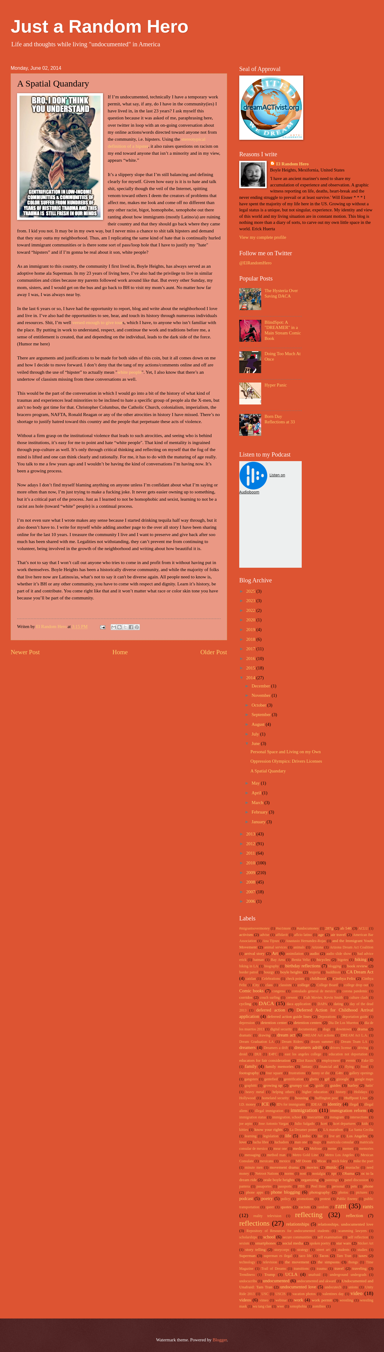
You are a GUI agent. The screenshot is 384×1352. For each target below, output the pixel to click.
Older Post (213, 652)
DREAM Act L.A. (354, 1035)
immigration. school (286, 1117)
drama (362, 1029)
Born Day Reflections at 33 (280, 419)
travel (339, 1268)
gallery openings (361, 1073)
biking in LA (248, 966)
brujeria (314, 972)
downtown (343, 1029)
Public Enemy (347, 1199)
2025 (251, 591)
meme (332, 1149)
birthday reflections (302, 965)
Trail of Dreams (273, 1269)
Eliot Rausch (306, 1061)
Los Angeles (357, 1136)
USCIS (281, 1294)
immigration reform (348, 1110)
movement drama (284, 1167)
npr (334, 1174)
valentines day (332, 1294)
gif (327, 1079)
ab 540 (345, 928)
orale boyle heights (279, 1179)
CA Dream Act (360, 971)
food (364, 1067)
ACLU (363, 928)
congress (278, 991)
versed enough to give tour (97, 322)
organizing (309, 1179)
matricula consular (340, 1142)
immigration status (252, 1117)
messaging (252, 1155)
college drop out (356, 985)
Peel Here (318, 1186)
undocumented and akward (316, 1281)
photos (343, 1193)
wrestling (346, 1300)
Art (275, 953)
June (256, 743)
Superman (247, 1255)
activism (246, 934)
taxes (363, 1255)
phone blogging (285, 1192)
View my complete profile (262, 237)
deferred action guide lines (289, 1016)
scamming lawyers (352, 1231)
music (331, 1167)
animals (299, 947)
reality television (268, 1216)
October (259, 705)
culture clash (358, 998)
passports (285, 1186)
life (288, 1135)
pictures (361, 1193)
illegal (353, 1105)
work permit (321, 1300)
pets (354, 1186)
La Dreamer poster (303, 1130)
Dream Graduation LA (256, 1042)
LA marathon (333, 1130)
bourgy (269, 972)
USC (264, 1294)
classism (285, 985)
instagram (337, 1117)
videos (245, 1299)
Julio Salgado (305, 1124)
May (256, 783)
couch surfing (270, 998)
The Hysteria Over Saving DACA (281, 293)
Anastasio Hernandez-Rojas (306, 941)
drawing (264, 1035)
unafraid (314, 1275)
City (256, 985)
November (261, 695)
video (356, 1293)
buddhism (333, 972)
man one (301, 1142)
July (255, 734)
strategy (302, 1250)
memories (366, 1149)
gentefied (271, 1079)
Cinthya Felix (344, 978)
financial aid (328, 1067)
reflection (354, 1215)
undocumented (276, 1280)
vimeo (263, 1300)
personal (338, 1186)
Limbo (305, 1136)
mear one (280, 1149)
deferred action (270, 1010)
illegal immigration (269, 1111)
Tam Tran (344, 1256)
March (257, 802)
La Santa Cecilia (361, 1130)
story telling (255, 1249)
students (344, 1250)
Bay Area (278, 960)
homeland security (275, 1098)
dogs (326, 1029)
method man (276, 1155)
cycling (245, 1003)
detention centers (308, 1022)
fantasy (307, 1067)
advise (264, 935)
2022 (251, 610)
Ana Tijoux (271, 941)
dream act (286, 1035)
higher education (315, 1092)
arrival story (255, 953)
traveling (359, 1268)
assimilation (294, 954)
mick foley (340, 1161)
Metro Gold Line (305, 1155)
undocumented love (298, 1286)
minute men (254, 1168)
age (321, 934)
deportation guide (355, 1017)
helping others (283, 1092)
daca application (299, 1004)
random (323, 1207)
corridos (245, 997)
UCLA (291, 1274)
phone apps (254, 1193)
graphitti (251, 1086)
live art (334, 1136)
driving (362, 1048)
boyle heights (291, 972)
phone (368, 1186)
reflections (254, 1223)
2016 (251, 658)
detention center (274, 1022)
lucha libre (260, 1142)
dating (338, 1004)
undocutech (333, 1287)
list (320, 1136)
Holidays (360, 1092)
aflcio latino (303, 935)
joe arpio (245, 1124)
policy (285, 1199)
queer (270, 1207)
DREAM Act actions (318, 1035)
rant (341, 1206)
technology (247, 1262)
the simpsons (329, 1262)
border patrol (248, 972)
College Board (327, 985)
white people (129, 372)
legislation (270, 1136)
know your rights (268, 1129)
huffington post (326, 1098)
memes (348, 1149)
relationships (297, 1224)
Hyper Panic (276, 385)
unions (353, 1287)
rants (368, 1206)
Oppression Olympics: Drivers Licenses (286, 761)
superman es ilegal (278, 1256)
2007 (251, 891)
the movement (297, 1262)
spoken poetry (320, 1243)
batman (258, 960)
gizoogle (342, 1079)
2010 (251, 862)
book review (357, 966)
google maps (364, 1079)
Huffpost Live (355, 1098)
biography (272, 966)
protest (325, 1199)
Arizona (317, 947)
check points (295, 979)
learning (251, 1136)
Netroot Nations (267, 1174)
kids (365, 1124)
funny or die (320, 1073)
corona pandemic (355, 991)
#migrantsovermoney (254, 928)
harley (353, 1085)
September (261, 714)
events (350, 1061)
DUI (257, 1054)
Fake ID (367, 1061)
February (260, 812)
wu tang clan (262, 1306)
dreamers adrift (308, 1047)
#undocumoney (308, 928)
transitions (301, 1269)
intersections (359, 1117)
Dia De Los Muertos (343, 1023)
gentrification (293, 1079)
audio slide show (338, 954)
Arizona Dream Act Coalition (351, 947)
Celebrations (271, 979)
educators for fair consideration (264, 1060)
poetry (267, 1198)
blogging (334, 966)
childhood (318, 978)
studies (362, 1250)
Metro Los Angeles (339, 1155)
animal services (275, 947)
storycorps (281, 1250)
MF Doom (303, 1161)
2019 (251, 629)
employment (331, 1061)
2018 (251, 639)
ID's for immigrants (291, 1105)
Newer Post (25, 652)
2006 (251, 901)
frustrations (297, 1073)
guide (319, 1086)
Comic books (251, 990)
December (261, 685)
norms (289, 1174)
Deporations (327, 1017)
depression (246, 1023)
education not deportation (348, 1054)
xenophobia (298, 1306)
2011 (251, 853)
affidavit (282, 935)
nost (303, 1174)
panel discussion (356, 1180)
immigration (304, 1110)
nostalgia (318, 1174)
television (270, 1262)
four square (274, 1073)
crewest (291, 998)
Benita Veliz (301, 960)
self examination (330, 1237)
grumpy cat (299, 1085)
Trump (269, 1274)
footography (249, 1073)
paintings (331, 1180)
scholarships (248, 1237)
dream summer (322, 1042)
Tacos (324, 1255)
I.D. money (247, 1105)
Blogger (220, 1339)
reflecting (308, 1215)
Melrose (316, 1149)
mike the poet (363, 1161)
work (298, 1299)
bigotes (343, 960)
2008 (251, 882)
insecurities (315, 1117)
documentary (307, 1029)
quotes (286, 1207)
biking (361, 959)
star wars (343, 1243)
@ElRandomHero (255, 262)
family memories (279, 1066)
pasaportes (264, 1186)
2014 (251, 677)
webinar (281, 1300)
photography (319, 1192)
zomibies (319, 1306)
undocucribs (248, 1281)
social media (293, 1243)
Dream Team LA (354, 1042)
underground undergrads (348, 1275)
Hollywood (247, 1098)
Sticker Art (366, 1243)
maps (317, 1142)
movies (312, 1167)
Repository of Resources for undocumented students (288, 1231)
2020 (251, 619)
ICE (265, 1104)
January (258, 821)
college (303, 985)
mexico (284, 1161)
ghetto (314, 1079)
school (269, 1236)
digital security (281, 1029)
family (251, 1066)
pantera (244, 1186)
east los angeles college (303, 1054)
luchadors (282, 1142)
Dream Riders (292, 1042)
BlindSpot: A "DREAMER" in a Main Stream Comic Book (283, 330)
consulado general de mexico (314, 991)
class (268, 985)
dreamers (247, 1047)
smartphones (265, 1243)
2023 (251, 600)
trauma (322, 1269)
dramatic (245, 1035)
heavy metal (255, 1092)
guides (335, 1085)
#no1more (283, 928)
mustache (352, 1168)
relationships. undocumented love (345, 1224)
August (258, 724)
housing (301, 1098)
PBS (301, 1186)
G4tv (339, 1073)
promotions (305, 1199)
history (341, 1092)
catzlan (251, 979)
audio (314, 953)
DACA (266, 1003)
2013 (251, 833)
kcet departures (344, 1124)
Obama (348, 1173)
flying (349, 1067)
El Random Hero (292, 163)
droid (243, 1054)
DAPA (322, 1004)
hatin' (369, 1086)
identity (335, 1104)
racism (304, 1207)
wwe (280, 1306)
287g (329, 928)
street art (323, 1250)
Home (120, 652)
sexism (244, 1243)
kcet (324, 1124)
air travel (338, 934)
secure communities (297, 1237)
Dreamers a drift (276, 1048)
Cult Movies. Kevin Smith (323, 998)
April (256, 792)
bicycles (323, 959)
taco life (305, 1256)
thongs (353, 1262)
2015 (251, 667)
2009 (251, 872)
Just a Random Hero (99, 26)
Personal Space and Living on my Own (286, 751)
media (298, 1148)
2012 (251, 843)
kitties (243, 1130)
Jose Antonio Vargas (273, 1124)
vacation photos (304, 1294)
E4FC (273, 1054)
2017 (251, 648)
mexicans (266, 1161)
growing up (272, 1085)
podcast (246, 1198)
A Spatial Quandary (268, 770)
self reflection (358, 1237)
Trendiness (247, 1275)
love (242, 1142)
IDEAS (316, 1105)
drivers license (340, 1048)
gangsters (251, 1079)
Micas (321, 1161)
